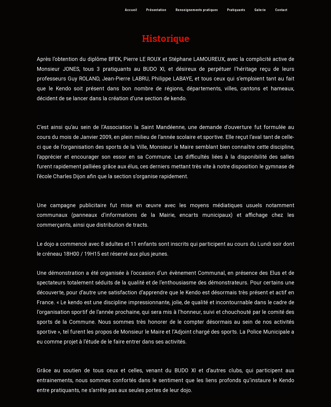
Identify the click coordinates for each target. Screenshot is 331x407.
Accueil (131, 10)
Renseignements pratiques (197, 10)
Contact (281, 10)
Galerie (260, 10)
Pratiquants (236, 10)
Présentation (156, 10)
